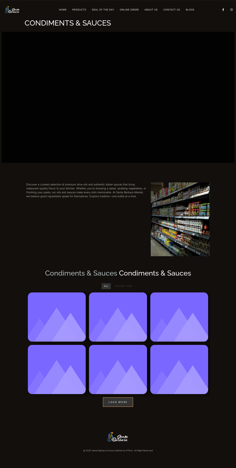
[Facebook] (222, 9)
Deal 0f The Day (103, 9)
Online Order (129, 9)
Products (79, 9)
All (106, 286)
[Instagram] (230, 9)
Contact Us (171, 9)
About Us (151, 9)
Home (63, 9)
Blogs (190, 9)
